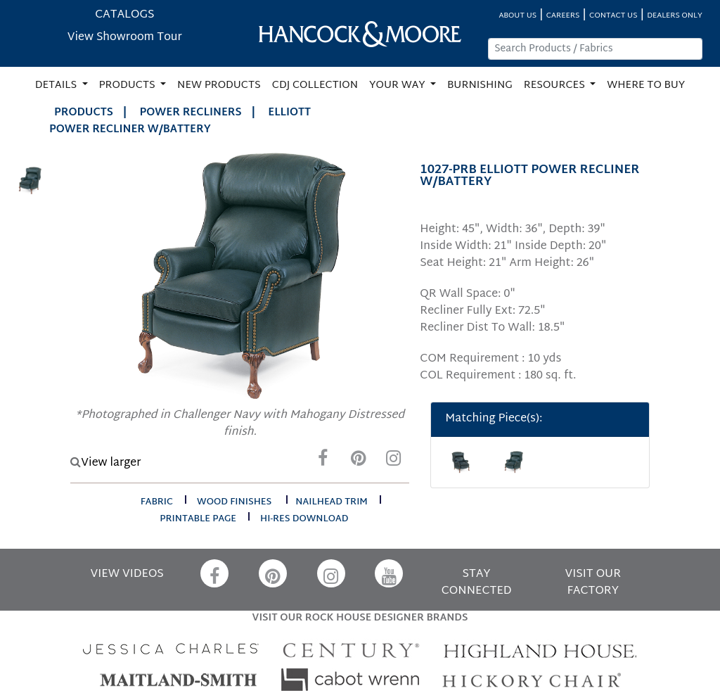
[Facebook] (323, 462)
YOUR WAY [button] (398, 85)
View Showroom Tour (125, 37)
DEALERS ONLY (674, 16)
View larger (105, 463)
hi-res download (304, 519)
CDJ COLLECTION (315, 85)
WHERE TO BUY (646, 85)
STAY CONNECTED (477, 583)
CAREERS (563, 16)
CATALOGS (124, 15)
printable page (198, 519)
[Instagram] (393, 462)
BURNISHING (480, 85)
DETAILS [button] (57, 85)
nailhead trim (331, 502)
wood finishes (234, 502)
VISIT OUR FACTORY (593, 583)
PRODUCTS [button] (128, 85)
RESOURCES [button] (556, 85)
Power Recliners (191, 112)
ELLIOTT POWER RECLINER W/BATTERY (180, 121)
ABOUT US (517, 16)
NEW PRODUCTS (219, 85)
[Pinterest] (358, 462)
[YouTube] (389, 573)
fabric (157, 502)
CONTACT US (613, 16)
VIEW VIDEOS (127, 574)
